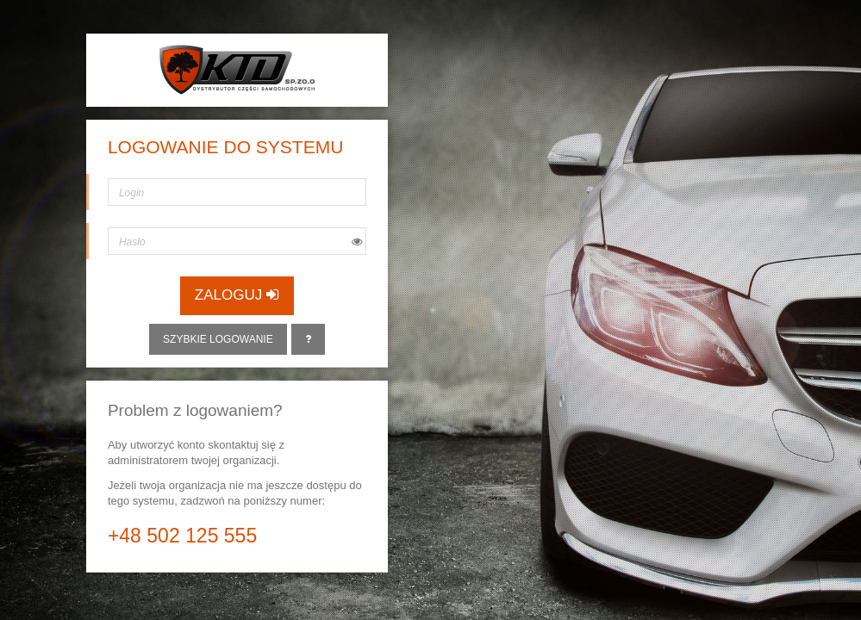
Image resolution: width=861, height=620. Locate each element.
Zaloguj (237, 295)
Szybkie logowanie (218, 339)
